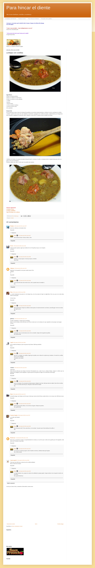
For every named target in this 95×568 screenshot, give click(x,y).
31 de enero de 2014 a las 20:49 (24, 305)
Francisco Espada (13, 415)
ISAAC (11, 245)
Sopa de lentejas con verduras (13, 212)
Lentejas (12, 217)
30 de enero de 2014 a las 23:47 (24, 415)
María (11, 394)
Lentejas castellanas (10, 210)
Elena (11, 292)
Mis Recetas (12, 437)
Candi (11, 342)
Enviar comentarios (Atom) (17, 526)
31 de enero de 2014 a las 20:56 (24, 426)
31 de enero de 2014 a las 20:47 (24, 235)
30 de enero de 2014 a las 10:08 (19, 292)
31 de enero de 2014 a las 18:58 (23, 460)
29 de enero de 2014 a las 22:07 (20, 226)
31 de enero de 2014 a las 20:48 (24, 256)
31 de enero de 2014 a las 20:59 (24, 471)
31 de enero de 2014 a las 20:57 (24, 448)
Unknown (12, 268)
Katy (15, 235)
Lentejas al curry (10, 209)
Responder (12, 230)
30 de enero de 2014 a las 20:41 (20, 367)
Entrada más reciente (11, 523)
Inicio (36, 523)
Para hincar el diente (28, 7)
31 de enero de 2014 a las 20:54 (24, 381)
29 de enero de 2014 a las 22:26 (20, 245)
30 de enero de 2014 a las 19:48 (19, 342)
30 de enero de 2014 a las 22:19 (19, 394)
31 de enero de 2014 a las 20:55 (24, 403)
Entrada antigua (60, 523)
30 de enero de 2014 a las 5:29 (20, 268)
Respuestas (14, 232)
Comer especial (13, 460)
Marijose (12, 226)
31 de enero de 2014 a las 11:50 (22, 437)
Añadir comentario (11, 483)
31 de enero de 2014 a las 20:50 (24, 330)
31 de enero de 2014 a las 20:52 (24, 353)
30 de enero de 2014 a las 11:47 (21, 318)
